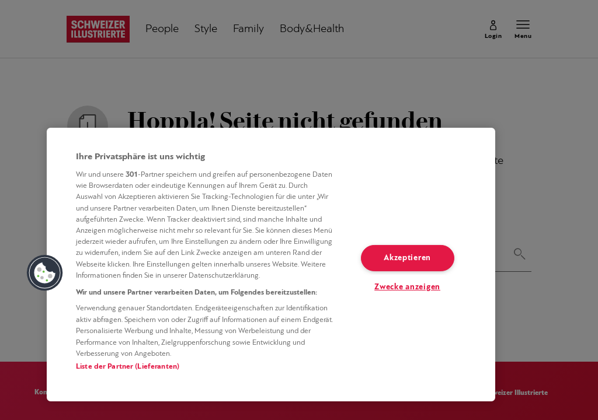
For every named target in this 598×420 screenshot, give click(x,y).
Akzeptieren (407, 258)
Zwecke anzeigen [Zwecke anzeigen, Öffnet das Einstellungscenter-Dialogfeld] (407, 287)
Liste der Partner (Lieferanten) (127, 366)
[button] (45, 273)
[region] (271, 264)
